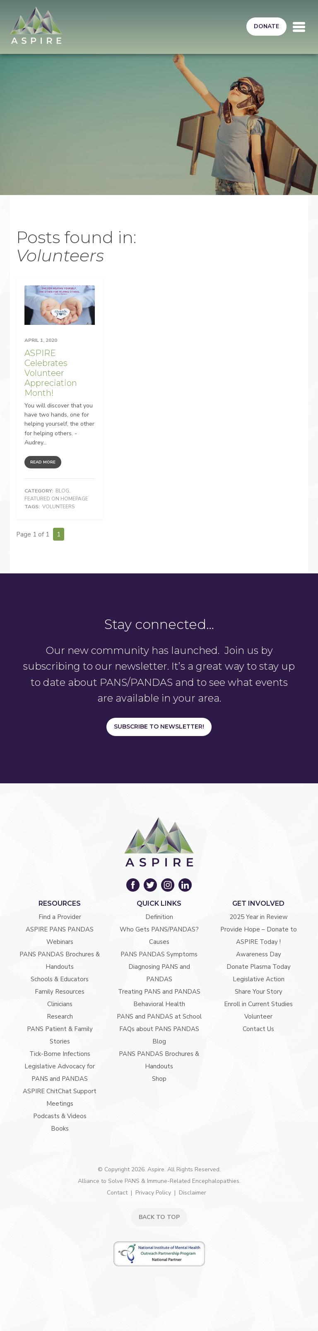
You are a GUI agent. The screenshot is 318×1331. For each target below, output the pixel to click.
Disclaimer (192, 1193)
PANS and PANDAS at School (159, 1016)
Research (60, 1016)
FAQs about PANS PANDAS (159, 1029)
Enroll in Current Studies (258, 1004)
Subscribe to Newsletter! (159, 726)
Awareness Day (258, 954)
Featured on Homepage (56, 498)
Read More (42, 462)
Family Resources (59, 991)
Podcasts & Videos (60, 1116)
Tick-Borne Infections (59, 1054)
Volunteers (58, 506)
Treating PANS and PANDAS (159, 991)
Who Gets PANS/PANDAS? (159, 929)
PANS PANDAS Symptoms (159, 954)
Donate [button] (266, 26)
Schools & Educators (60, 979)
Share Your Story (258, 991)
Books (60, 1128)
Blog (62, 491)
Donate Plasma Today (258, 967)
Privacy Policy (153, 1193)
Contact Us (258, 1029)
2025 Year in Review (258, 917)
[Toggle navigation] (299, 27)
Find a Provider (60, 917)
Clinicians (59, 1004)
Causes (159, 942)
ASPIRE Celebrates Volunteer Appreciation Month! (50, 373)
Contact (117, 1193)
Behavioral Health (159, 1004)
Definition (159, 917)
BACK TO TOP (159, 1217)
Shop (159, 1079)
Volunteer (258, 1016)
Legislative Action (258, 979)
